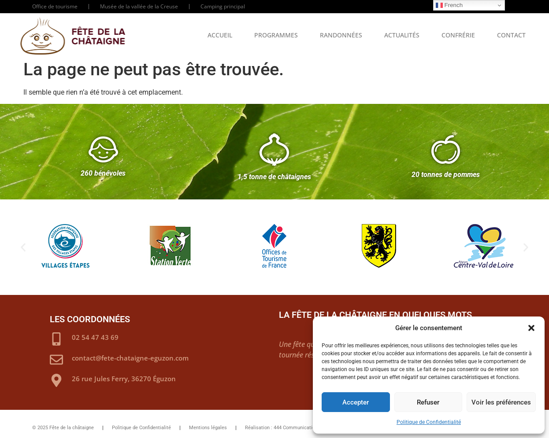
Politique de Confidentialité (429, 422)
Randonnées (341, 35)
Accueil (220, 35)
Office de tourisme (55, 6)
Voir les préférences (501, 402)
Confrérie (458, 35)
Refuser (428, 402)
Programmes (276, 35)
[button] (531, 328)
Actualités (401, 35)
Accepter (355, 402)
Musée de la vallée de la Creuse (139, 6)
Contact (511, 35)
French (449, 5)
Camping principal (222, 6)
